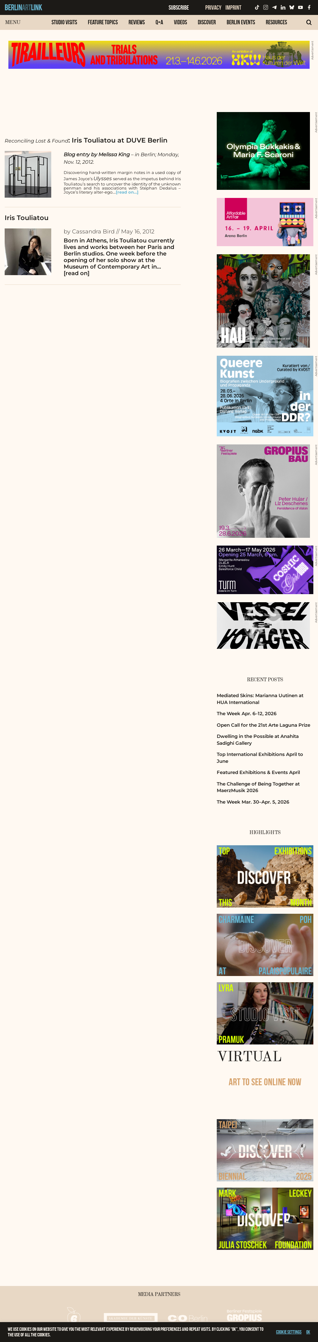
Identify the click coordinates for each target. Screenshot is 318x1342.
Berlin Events (241, 22)
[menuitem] (64, 25)
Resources (276, 22)
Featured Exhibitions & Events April (258, 772)
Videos (180, 22)
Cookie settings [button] (289, 1332)
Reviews (137, 22)
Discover (207, 22)
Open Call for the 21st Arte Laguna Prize (263, 725)
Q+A (159, 22)
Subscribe (179, 7)
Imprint (233, 7)
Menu (12, 22)
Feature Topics (103, 22)
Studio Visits (64, 22)
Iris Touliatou (26, 218)
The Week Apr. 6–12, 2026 (246, 713)
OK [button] (308, 1332)
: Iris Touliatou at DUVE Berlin (86, 140)
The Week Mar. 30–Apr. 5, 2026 (253, 802)
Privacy (213, 7)
